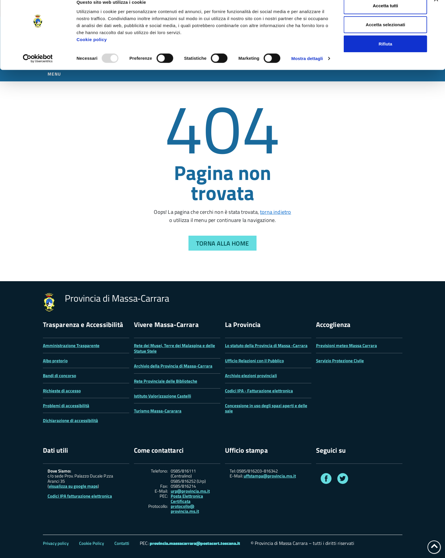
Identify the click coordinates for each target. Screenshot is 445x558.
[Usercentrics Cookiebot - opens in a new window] (37, 68)
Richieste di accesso (62, 390)
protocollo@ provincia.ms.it (185, 509)
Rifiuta (385, 53)
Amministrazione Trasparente (71, 345)
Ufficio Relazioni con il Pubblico (254, 360)
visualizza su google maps (73, 486)
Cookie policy (91, 49)
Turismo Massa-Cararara (158, 410)
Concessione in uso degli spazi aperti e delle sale (266, 408)
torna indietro (275, 212)
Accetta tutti (385, 15)
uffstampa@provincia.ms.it (270, 475)
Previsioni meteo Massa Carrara (346, 345)
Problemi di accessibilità (66, 405)
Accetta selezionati (385, 34)
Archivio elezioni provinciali (251, 375)
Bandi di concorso (59, 375)
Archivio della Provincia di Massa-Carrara (173, 366)
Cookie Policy (91, 543)
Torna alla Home (222, 243)
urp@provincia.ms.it (190, 491)
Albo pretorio (55, 360)
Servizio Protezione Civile (340, 360)
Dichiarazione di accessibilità (70, 420)
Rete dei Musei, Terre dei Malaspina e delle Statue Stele (174, 348)
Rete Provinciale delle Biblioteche (165, 381)
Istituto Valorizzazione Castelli (162, 396)
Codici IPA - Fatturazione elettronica (259, 390)
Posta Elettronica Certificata (187, 498)
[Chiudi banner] (436, 9)
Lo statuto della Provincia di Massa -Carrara (266, 345)
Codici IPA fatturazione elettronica (80, 496)
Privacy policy (56, 543)
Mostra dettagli (307, 68)
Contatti (121, 543)
